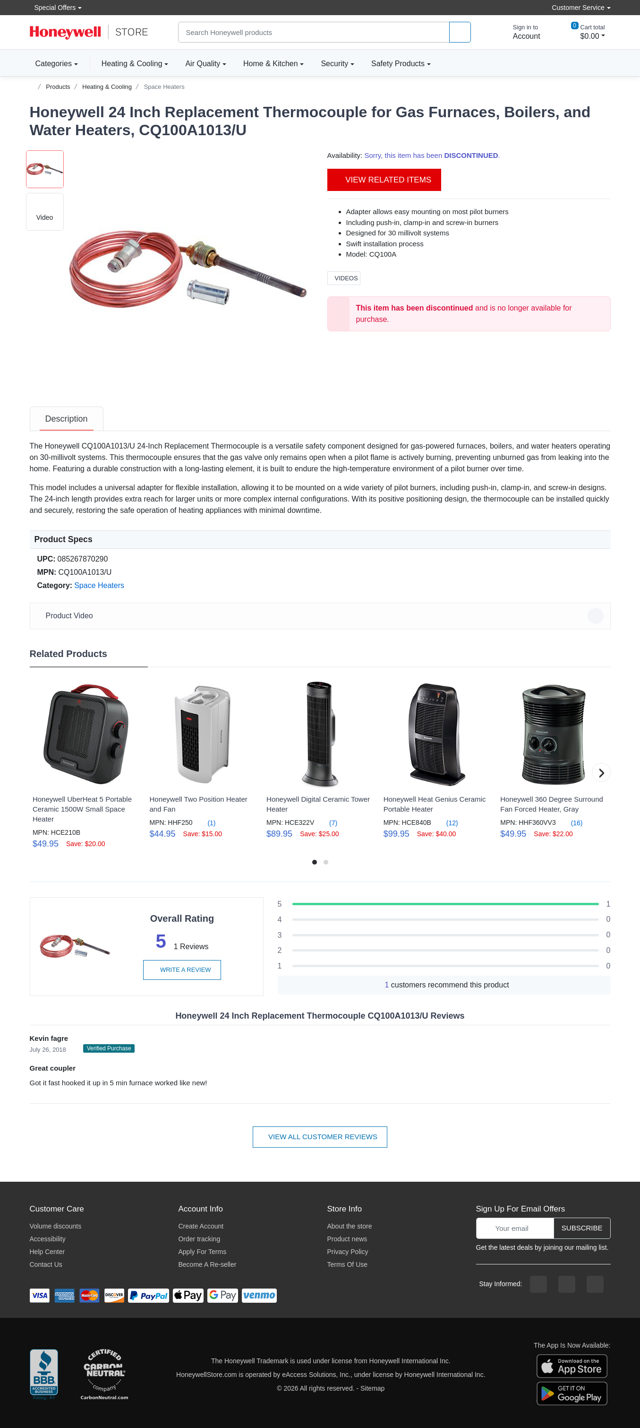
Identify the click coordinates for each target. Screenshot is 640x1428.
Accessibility (48, 1239)
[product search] (460, 32)
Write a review (182, 969)
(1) (206, 822)
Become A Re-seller (207, 1264)
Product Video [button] (322, 616)
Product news (347, 1239)
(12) (446, 822)
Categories (51, 63)
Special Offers (53, 7)
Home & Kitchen (270, 64)
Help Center (47, 1251)
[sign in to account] (520, 32)
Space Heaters (164, 86)
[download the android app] (572, 1393)
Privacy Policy (347, 1251)
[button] (188, 270)
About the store (349, 1226)
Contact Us (46, 1264)
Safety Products (398, 64)
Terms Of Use (347, 1264)
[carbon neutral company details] (104, 1375)
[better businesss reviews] (44, 1375)
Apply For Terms (202, 1251)
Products (58, 86)
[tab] (66, 419)
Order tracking (199, 1239)
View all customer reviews (320, 1137)
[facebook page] (538, 1284)
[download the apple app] (572, 1365)
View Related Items (384, 179)
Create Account (200, 1226)
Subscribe (582, 1228)
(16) (571, 822)
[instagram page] (566, 1284)
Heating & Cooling (132, 64)
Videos (344, 278)
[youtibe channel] (595, 1284)
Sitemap (372, 1388)
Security (334, 64)
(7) (327, 822)
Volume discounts (56, 1226)
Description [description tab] (66, 419)
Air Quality (202, 64)
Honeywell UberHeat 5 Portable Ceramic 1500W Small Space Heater (82, 809)
